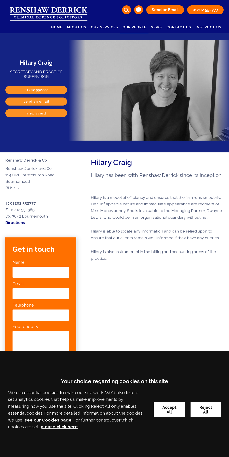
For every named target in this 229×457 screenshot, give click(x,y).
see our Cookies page (48, 420)
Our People (134, 27)
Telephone (23, 305)
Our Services (104, 27)
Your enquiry (25, 326)
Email (18, 283)
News (156, 27)
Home (56, 27)
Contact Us (178, 27)
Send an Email (165, 9)
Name (19, 262)
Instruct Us (208, 27)
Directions (15, 222)
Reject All (205, 409)
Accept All (169, 409)
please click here (59, 426)
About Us (76, 27)
